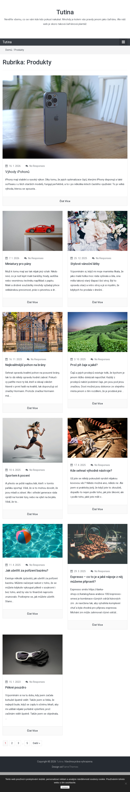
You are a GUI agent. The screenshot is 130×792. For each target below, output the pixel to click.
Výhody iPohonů (17, 172)
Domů (8, 50)
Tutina (65, 12)
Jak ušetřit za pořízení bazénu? (26, 570)
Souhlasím (65, 787)
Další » (36, 743)
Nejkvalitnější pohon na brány (25, 365)
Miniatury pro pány (18, 264)
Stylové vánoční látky (85, 264)
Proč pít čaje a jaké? (84, 365)
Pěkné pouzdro (15, 687)
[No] (125, 783)
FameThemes (70, 766)
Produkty (19, 50)
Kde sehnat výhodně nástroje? (91, 470)
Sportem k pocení (17, 475)
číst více (65, 201)
